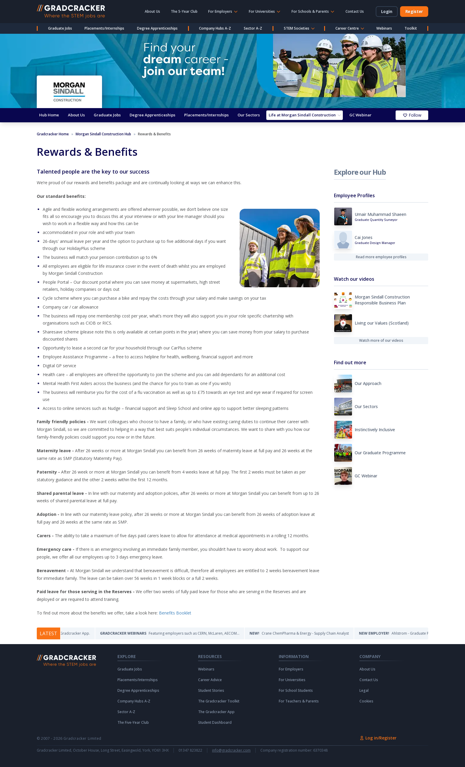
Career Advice (210, 680)
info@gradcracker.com (231, 750)
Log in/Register (377, 738)
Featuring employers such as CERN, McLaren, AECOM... (177, 633)
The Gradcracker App (216, 712)
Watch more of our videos (381, 340)
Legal (364, 690)
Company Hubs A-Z (215, 28)
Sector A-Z (253, 28)
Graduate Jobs (60, 28)
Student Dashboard (215, 722)
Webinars (384, 28)
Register (414, 11)
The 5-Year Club (184, 11)
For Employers (291, 669)
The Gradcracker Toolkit (218, 701)
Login (386, 11)
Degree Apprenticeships (157, 28)
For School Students (296, 690)
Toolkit (411, 28)
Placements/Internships (104, 28)
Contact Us (354, 11)
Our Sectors (249, 115)
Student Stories (211, 690)
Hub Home (49, 115)
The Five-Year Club (133, 722)
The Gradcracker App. (61, 633)
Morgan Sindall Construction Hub (103, 134)
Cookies (366, 701)
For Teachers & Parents (299, 701)
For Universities (292, 680)
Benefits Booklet (175, 613)
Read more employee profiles (381, 256)
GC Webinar (360, 115)
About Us (152, 11)
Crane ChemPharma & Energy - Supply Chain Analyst (307, 633)
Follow (412, 115)
